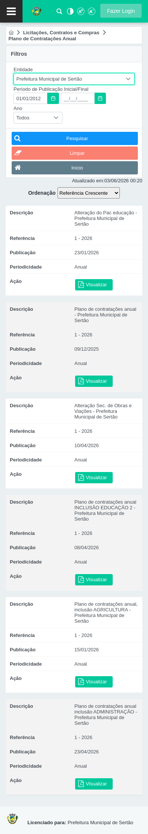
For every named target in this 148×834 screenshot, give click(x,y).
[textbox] (30, 98)
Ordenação (42, 193)
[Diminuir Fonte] (90, 13)
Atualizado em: (88, 180)
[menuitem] (11, 32)
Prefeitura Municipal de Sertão (49, 79)
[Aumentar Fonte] (80, 13)
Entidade (23, 69)
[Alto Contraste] (69, 13)
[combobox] (74, 79)
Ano (18, 108)
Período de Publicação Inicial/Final (51, 89)
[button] (121, 11)
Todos (23, 118)
